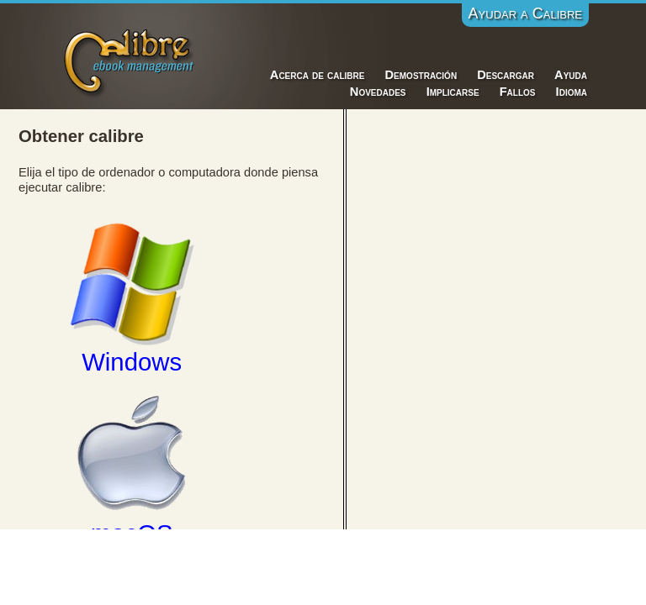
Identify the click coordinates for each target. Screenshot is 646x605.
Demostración (421, 75)
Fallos (518, 91)
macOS (132, 469)
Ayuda (570, 75)
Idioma (571, 91)
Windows (132, 297)
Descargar (505, 75)
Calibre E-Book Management (130, 60)
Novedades (378, 91)
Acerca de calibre (317, 75)
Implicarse (452, 91)
